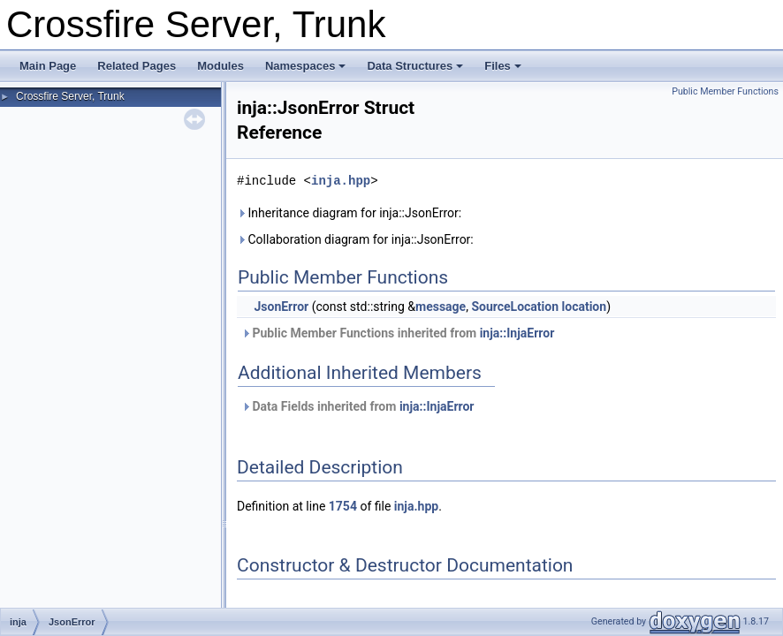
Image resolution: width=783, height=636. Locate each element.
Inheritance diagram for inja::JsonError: (349, 213)
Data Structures (415, 65)
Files (502, 65)
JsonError (281, 306)
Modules (220, 65)
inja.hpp (340, 180)
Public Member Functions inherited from (397, 333)
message (440, 306)
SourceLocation (515, 306)
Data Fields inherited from (357, 406)
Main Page (47, 65)
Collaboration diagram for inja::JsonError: (355, 239)
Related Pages (136, 65)
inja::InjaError (517, 333)
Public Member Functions (725, 91)
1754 (343, 506)
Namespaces (305, 65)
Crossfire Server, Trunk (70, 96)
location (584, 306)
